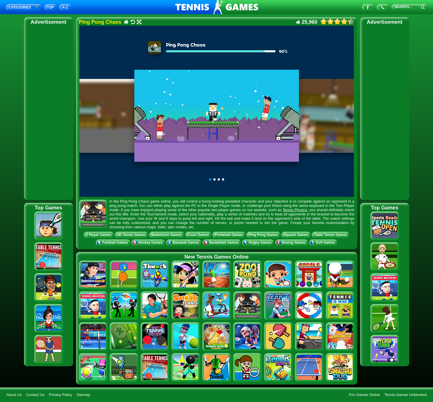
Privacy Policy (60, 395)
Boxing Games (292, 243)
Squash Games (296, 235)
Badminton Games (166, 235)
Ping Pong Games (263, 235)
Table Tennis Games (330, 235)
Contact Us (35, 395)
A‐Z (65, 7)
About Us (13, 395)
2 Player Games (98, 235)
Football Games (113, 243)
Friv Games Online (364, 395)
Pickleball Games (229, 235)
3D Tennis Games (131, 235)
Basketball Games (222, 243)
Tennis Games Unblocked (405, 395)
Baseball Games (183, 243)
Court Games (198, 235)
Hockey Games (148, 243)
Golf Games (323, 243)
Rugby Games (258, 243)
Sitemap (83, 395)
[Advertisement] (48, 111)
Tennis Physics (295, 210)
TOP (50, 7)
